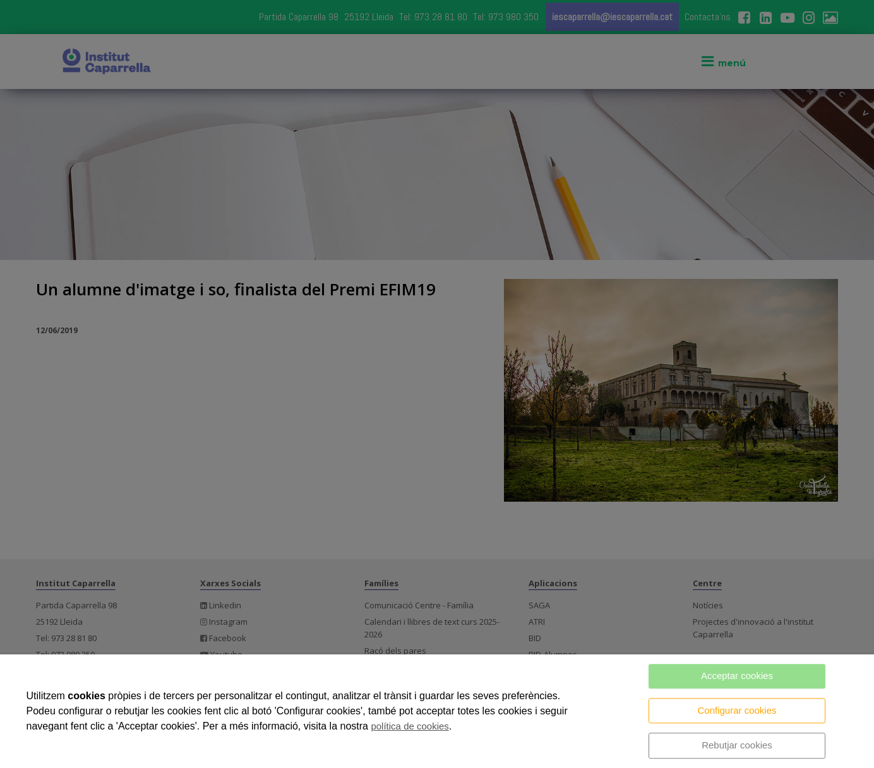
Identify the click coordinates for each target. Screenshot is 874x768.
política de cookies (409, 726)
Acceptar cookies (737, 675)
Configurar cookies (736, 710)
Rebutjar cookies (737, 745)
